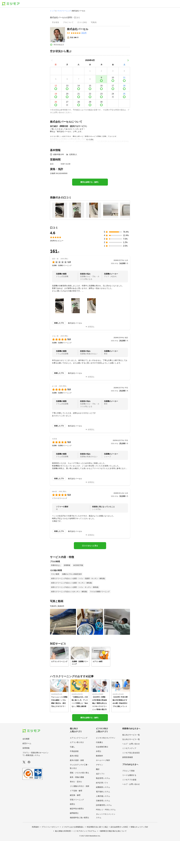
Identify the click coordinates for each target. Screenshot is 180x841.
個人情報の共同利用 (63, 831)
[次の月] (128, 60)
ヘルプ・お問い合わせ (131, 744)
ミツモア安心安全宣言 (131, 753)
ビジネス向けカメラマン (105, 738)
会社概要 (26, 739)
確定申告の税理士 (77, 809)
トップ (52, 11)
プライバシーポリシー (50, 827)
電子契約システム (103, 792)
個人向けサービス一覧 (131, 735)
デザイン (99, 765)
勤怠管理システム (103, 778)
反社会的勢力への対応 (119, 827)
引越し (72, 747)
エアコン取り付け (77, 742)
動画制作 (99, 756)
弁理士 (98, 751)
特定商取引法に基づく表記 (97, 827)
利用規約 (35, 827)
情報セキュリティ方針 (139, 827)
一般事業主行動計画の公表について (113, 831)
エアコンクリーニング (78, 738)
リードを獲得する (129, 775)
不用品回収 (74, 751)
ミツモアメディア (129, 748)
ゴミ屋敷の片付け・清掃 (79, 786)
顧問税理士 (74, 813)
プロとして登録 (128, 771)
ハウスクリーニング (63, 11)
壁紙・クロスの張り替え (79, 773)
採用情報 (26, 748)
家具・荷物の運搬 (77, 777)
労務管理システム (103, 801)
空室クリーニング (77, 800)
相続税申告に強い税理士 (79, 818)
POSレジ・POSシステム (106, 810)
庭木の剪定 (74, 756)
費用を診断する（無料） (90, 182)
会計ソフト (100, 774)
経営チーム (26, 743)
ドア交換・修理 (76, 791)
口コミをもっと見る (90, 546)
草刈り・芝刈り (76, 782)
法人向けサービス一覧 (131, 739)
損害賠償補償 (127, 757)
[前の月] (52, 60)
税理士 (72, 804)
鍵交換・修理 (75, 795)
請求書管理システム (104, 805)
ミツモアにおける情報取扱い (73, 827)
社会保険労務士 (102, 747)
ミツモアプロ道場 (129, 780)
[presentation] (55, 22)
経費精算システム (103, 787)
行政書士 (99, 742)
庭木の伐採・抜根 (77, 760)
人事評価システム (103, 796)
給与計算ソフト (102, 783)
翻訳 (98, 769)
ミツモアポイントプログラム (84, 831)
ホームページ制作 (103, 760)
